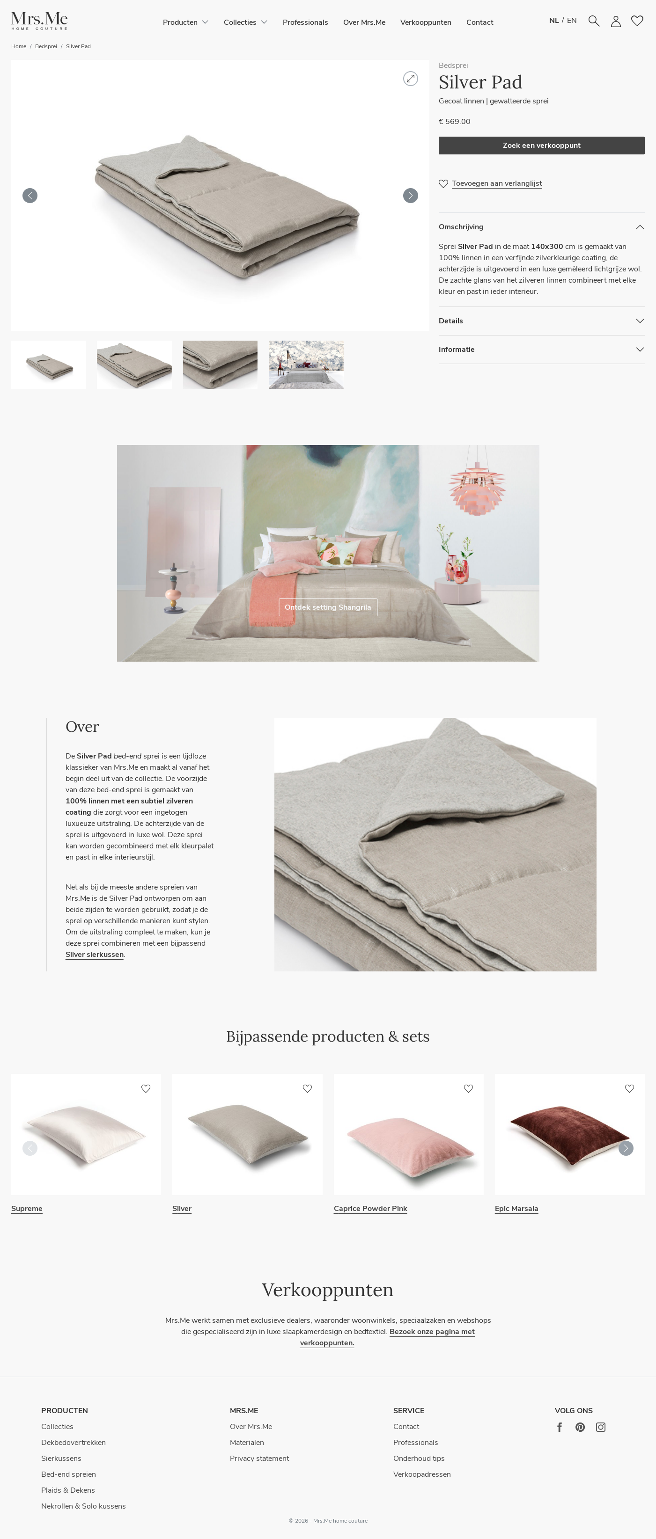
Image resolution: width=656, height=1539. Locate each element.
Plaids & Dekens (68, 1490)
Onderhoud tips (419, 1458)
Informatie (457, 349)
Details (451, 321)
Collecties (57, 1427)
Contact (480, 22)
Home (18, 46)
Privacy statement (259, 1458)
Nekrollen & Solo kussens (83, 1506)
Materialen (247, 1442)
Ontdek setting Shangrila (328, 607)
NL (554, 20)
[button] (39, 21)
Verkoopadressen (422, 1474)
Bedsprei (46, 46)
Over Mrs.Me (364, 22)
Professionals (305, 22)
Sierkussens (61, 1458)
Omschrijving (461, 227)
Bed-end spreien (68, 1474)
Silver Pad (78, 46)
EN (572, 20)
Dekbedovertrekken (73, 1442)
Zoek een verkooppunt (542, 145)
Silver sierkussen (95, 954)
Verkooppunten (425, 22)
